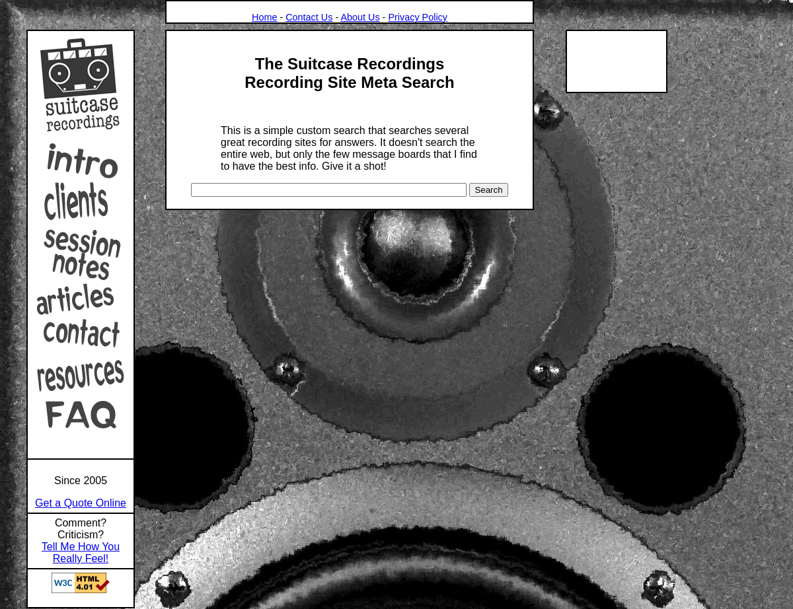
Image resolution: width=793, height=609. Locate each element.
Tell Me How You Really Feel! (81, 552)
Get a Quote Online (80, 503)
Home (264, 17)
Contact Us (308, 17)
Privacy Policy (417, 17)
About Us (359, 17)
